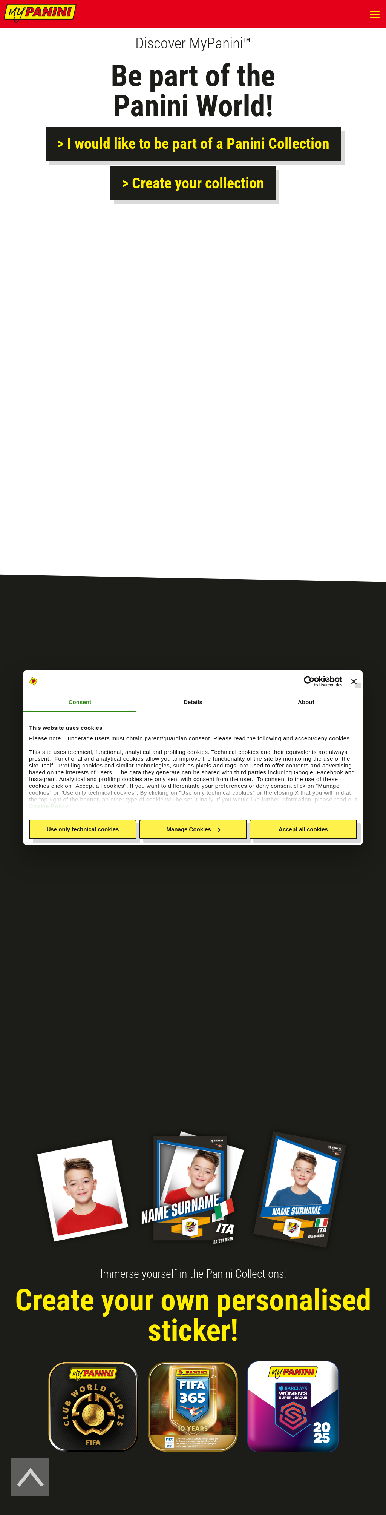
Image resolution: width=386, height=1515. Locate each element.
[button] (374, 14)
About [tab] (306, 702)
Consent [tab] (80, 702)
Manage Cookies (193, 829)
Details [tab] (193, 702)
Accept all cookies (303, 829)
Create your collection (196, 183)
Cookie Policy (49, 806)
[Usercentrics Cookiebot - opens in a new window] (309, 681)
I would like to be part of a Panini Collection (196, 143)
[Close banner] (354, 681)
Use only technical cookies (83, 829)
